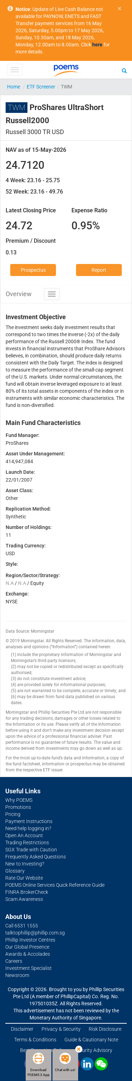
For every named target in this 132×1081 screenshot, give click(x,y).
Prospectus (33, 270)
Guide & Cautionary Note (91, 1039)
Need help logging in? (28, 828)
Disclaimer (22, 1029)
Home (13, 87)
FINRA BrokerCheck (26, 892)
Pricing (12, 814)
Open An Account (24, 835)
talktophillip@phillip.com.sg (35, 933)
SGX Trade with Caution (31, 849)
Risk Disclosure (105, 1029)
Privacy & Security (61, 1029)
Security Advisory (93, 1050)
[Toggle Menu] (14, 70)
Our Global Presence (27, 947)
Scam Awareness (24, 899)
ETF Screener (41, 87)
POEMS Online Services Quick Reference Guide (55, 885)
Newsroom (17, 975)
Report (99, 270)
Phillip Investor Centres (30, 940)
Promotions (18, 807)
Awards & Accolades (27, 954)
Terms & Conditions (35, 1039)
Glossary (15, 871)
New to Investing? (24, 864)
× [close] (119, 8)
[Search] (124, 70)
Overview (19, 294)
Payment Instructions (28, 821)
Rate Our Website (24, 878)
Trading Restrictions (27, 842)
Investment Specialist (28, 968)
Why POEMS (18, 800)
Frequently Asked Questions (35, 856)
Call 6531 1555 (21, 925)
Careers (13, 961)
